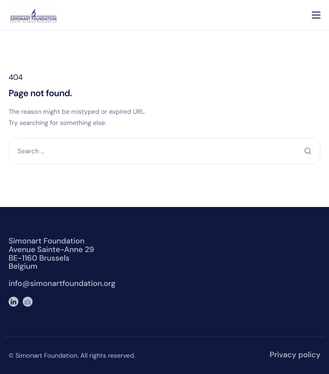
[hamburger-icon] (316, 15)
